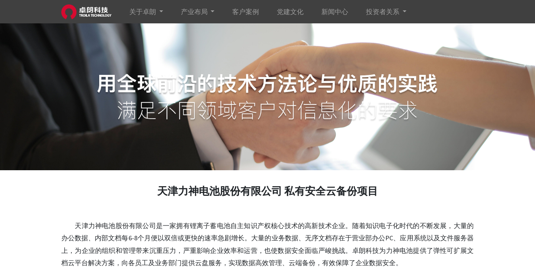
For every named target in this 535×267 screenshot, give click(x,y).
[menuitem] (245, 12)
